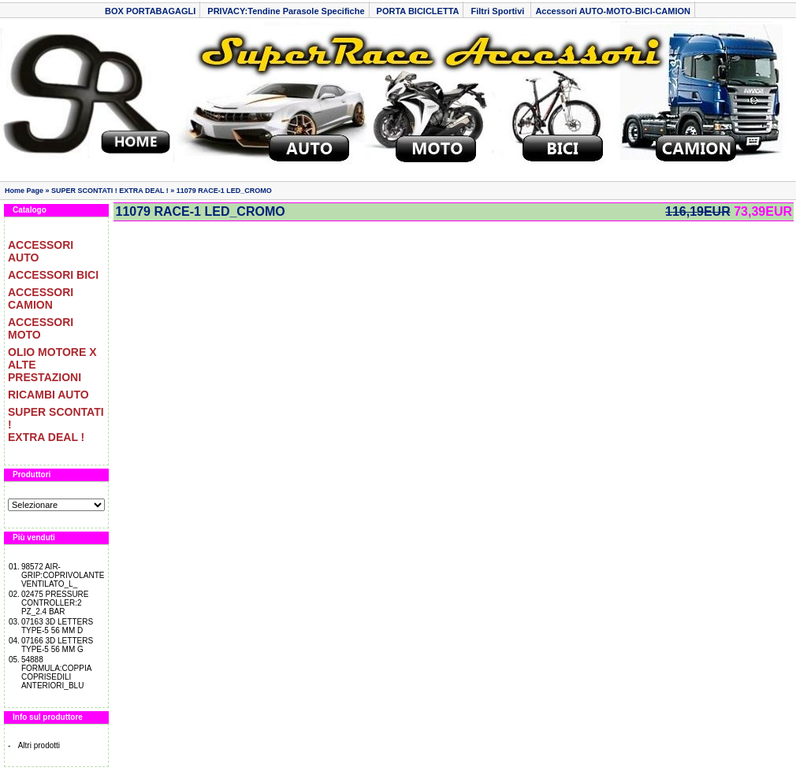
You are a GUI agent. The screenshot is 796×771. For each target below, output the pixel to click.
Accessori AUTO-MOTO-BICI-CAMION (612, 11)
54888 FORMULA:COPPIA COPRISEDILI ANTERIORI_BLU (56, 672)
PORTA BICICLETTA (418, 11)
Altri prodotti (39, 745)
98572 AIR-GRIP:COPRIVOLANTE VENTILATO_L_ (63, 575)
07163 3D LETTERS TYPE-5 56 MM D (57, 626)
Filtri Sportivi (498, 11)
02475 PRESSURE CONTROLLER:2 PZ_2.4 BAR (55, 603)
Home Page (24, 191)
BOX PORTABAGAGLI (150, 11)
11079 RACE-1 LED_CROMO (224, 191)
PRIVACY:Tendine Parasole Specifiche (285, 11)
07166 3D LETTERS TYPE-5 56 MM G (57, 645)
